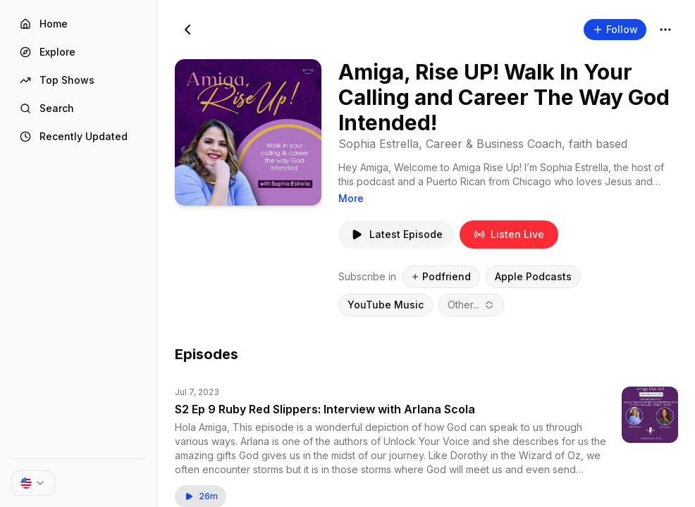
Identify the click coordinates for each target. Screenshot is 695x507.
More (351, 198)
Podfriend (441, 276)
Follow (615, 29)
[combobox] (471, 305)
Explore (47, 52)
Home (44, 24)
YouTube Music (386, 305)
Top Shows (57, 80)
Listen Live (509, 234)
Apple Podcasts (533, 276)
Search (47, 108)
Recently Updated (74, 136)
